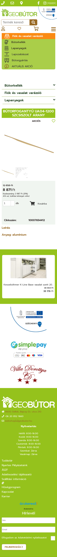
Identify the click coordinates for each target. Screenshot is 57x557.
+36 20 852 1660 (14, 416)
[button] (12, 202)
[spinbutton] (9, 203)
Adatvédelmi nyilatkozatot (32, 537)
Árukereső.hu (28, 509)
